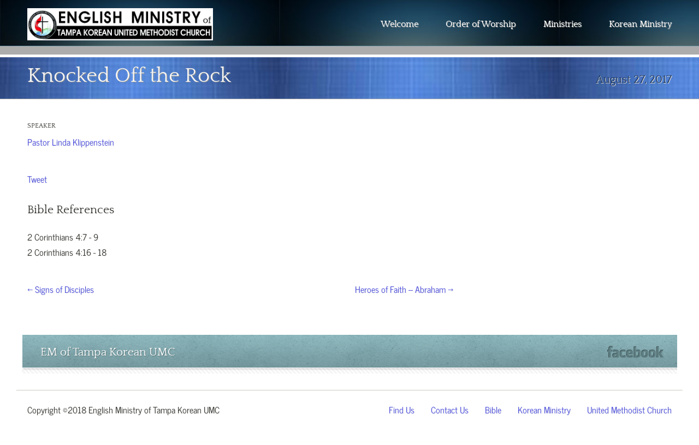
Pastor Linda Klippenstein (70, 141)
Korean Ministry (640, 24)
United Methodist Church (629, 409)
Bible (493, 409)
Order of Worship (481, 24)
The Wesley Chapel (120, 32)
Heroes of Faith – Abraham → (404, 288)
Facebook (635, 352)
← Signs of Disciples (60, 288)
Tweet (37, 178)
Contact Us (450, 409)
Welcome (399, 24)
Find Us (401, 409)
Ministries (562, 24)
